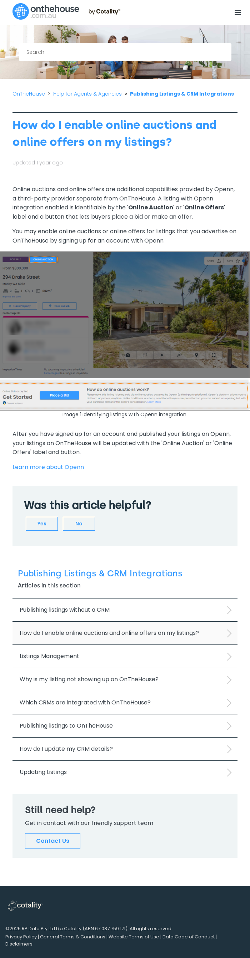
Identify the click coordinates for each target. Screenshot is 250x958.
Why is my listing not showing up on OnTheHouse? (89, 679)
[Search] (125, 52)
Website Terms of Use (134, 936)
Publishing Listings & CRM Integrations (182, 93)
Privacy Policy (21, 936)
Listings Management (49, 656)
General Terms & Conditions (72, 936)
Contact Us (52, 841)
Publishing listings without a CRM (65, 610)
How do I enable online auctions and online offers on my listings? (109, 633)
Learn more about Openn (48, 467)
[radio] (42, 524)
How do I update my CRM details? (66, 749)
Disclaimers (18, 944)
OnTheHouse (28, 93)
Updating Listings (43, 772)
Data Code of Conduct (188, 936)
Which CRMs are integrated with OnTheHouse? (85, 702)
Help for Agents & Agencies (87, 93)
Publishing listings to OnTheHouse (66, 726)
